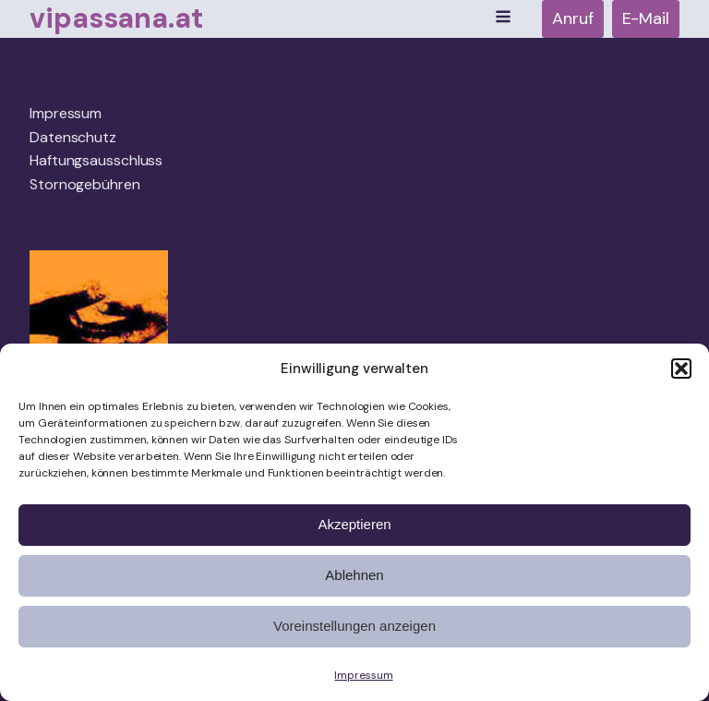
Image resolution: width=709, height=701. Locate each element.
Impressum (363, 675)
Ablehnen (354, 575)
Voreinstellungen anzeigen (354, 626)
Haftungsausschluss (96, 160)
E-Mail (645, 18)
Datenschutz (73, 137)
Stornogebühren (85, 184)
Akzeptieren (354, 524)
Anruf (573, 18)
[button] (681, 368)
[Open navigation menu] (503, 18)
